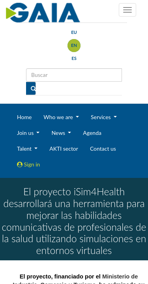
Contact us (103, 148)
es (74, 58)
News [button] (58, 132)
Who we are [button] (58, 117)
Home (24, 117)
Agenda (92, 132)
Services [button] (101, 117)
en (74, 45)
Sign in (28, 164)
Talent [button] (25, 148)
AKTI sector (63, 148)
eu (74, 32)
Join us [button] (26, 132)
